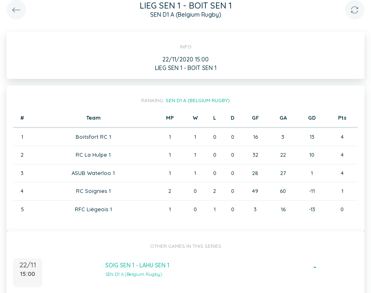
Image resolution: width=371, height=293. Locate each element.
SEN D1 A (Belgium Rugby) (198, 100)
